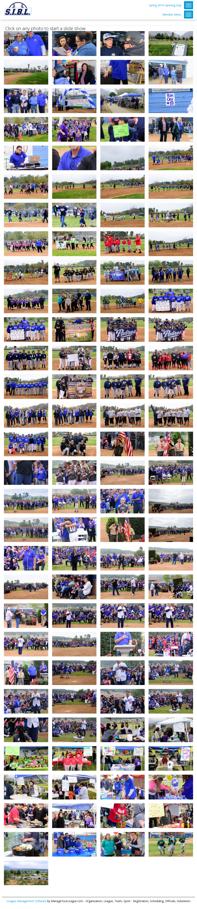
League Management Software (26, 901)
